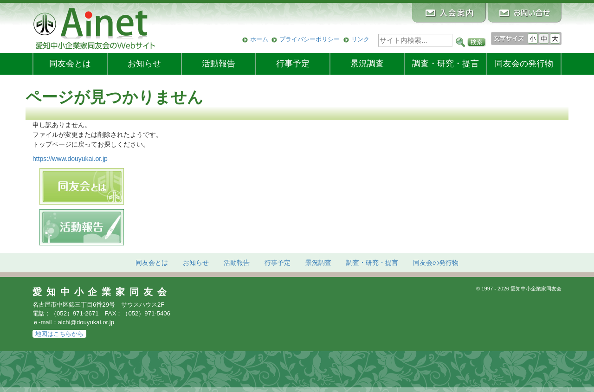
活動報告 (218, 63)
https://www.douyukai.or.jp (70, 158)
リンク (360, 39)
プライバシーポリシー (309, 39)
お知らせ (144, 63)
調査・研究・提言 (445, 63)
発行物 (524, 63)
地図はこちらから (59, 333)
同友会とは (70, 63)
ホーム (259, 39)
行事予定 (293, 63)
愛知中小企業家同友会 (101, 292)
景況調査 (367, 63)
